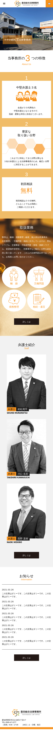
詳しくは (26, 322)
